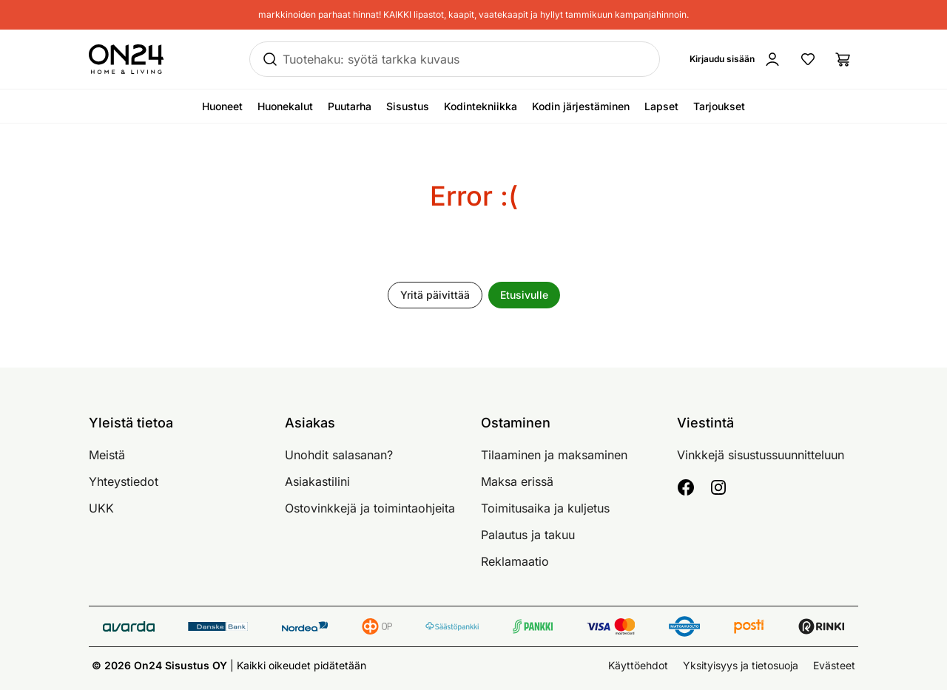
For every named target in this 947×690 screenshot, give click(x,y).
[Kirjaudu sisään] (735, 59)
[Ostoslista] (843, 59)
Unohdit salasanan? (339, 454)
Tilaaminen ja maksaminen (554, 454)
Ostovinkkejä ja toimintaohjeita (370, 508)
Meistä (107, 454)
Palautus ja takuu (528, 534)
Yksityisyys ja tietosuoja (740, 665)
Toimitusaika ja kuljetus (545, 508)
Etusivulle (524, 294)
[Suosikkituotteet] (808, 59)
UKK (101, 508)
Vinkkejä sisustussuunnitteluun (760, 454)
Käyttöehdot (638, 665)
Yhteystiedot (123, 481)
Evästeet (834, 665)
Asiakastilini (317, 481)
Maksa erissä (517, 481)
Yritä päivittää (435, 294)
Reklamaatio (515, 561)
